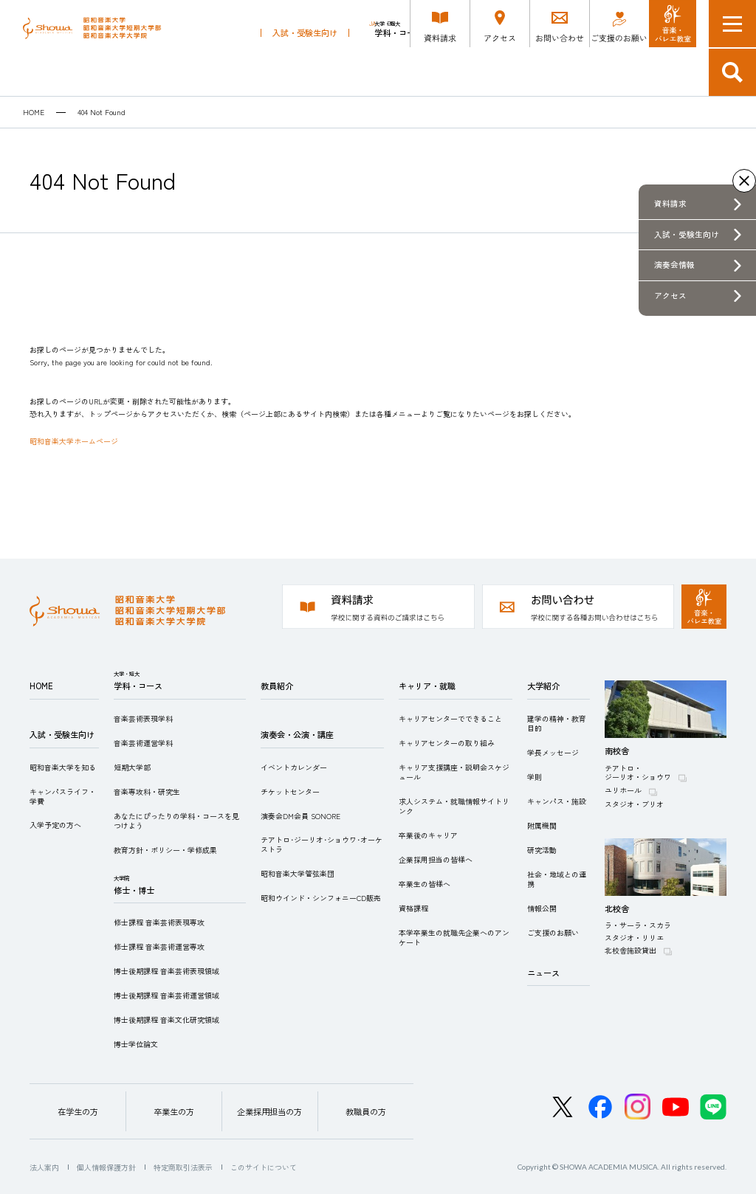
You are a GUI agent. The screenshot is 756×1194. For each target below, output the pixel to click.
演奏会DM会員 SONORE (300, 815)
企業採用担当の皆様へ (435, 859)
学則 (534, 776)
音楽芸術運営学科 (143, 742)
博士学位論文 (136, 1043)
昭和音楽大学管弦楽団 (297, 873)
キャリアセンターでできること (450, 718)
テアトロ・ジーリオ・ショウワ (638, 772)
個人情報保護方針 (106, 1167)
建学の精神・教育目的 (556, 723)
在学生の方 (78, 1111)
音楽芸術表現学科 (143, 718)
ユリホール (623, 790)
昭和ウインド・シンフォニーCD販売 (321, 897)
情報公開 (542, 908)
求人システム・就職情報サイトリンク (454, 806)
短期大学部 (132, 767)
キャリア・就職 (660, 72)
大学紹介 (543, 685)
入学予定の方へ (55, 824)
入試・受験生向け (304, 72)
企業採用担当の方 (269, 1111)
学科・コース (398, 68)
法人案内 (44, 1167)
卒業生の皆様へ (424, 883)
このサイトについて (263, 1167)
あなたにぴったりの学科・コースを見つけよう (176, 820)
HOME (33, 112)
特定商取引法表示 (183, 1167)
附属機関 (542, 825)
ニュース (543, 973)
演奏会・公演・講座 (579, 72)
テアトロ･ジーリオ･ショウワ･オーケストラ (321, 844)
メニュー (732, 23)
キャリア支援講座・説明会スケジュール (454, 772)
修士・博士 (459, 68)
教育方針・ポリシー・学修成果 (165, 849)
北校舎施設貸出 (630, 950)
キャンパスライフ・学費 (63, 796)
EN (391, 24)
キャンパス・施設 (556, 801)
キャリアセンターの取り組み (447, 742)
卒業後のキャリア (428, 835)
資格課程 (413, 908)
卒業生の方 (174, 1111)
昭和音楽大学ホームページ (74, 440)
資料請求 (670, 203)
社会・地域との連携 (556, 879)
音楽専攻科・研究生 (147, 791)
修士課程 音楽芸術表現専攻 (159, 922)
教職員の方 (366, 1111)
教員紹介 (511, 72)
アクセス (670, 295)
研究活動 (542, 849)
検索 (732, 72)
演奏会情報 (674, 264)
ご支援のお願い (553, 932)
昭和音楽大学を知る (63, 767)
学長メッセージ (553, 752)
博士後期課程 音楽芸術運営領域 (166, 995)
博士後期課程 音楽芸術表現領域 (166, 970)
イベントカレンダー (294, 767)
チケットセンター (290, 791)
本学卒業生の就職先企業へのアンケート (454, 937)
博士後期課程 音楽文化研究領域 (166, 1019)
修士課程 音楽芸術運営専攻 (159, 946)
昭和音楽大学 (104, 48)
